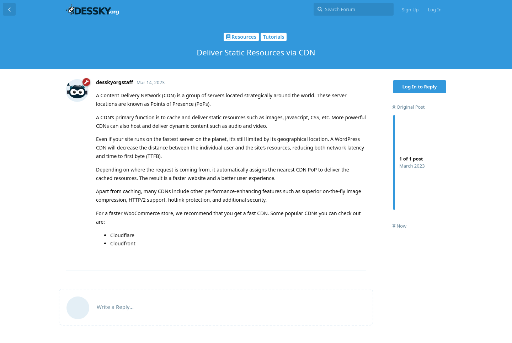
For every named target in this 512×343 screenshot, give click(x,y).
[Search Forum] (354, 9)
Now (399, 226)
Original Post (409, 107)
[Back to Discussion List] (9, 9)
